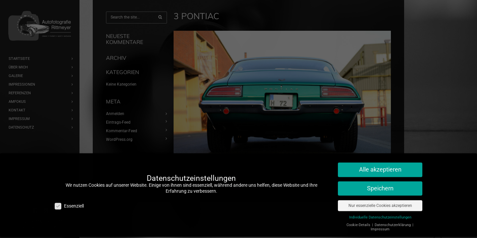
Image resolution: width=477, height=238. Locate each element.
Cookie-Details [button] (358, 219)
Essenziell (69, 200)
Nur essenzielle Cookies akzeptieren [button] (380, 199)
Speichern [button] (380, 182)
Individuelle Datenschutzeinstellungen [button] (380, 211)
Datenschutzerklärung (393, 219)
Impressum (380, 223)
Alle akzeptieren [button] (380, 163)
